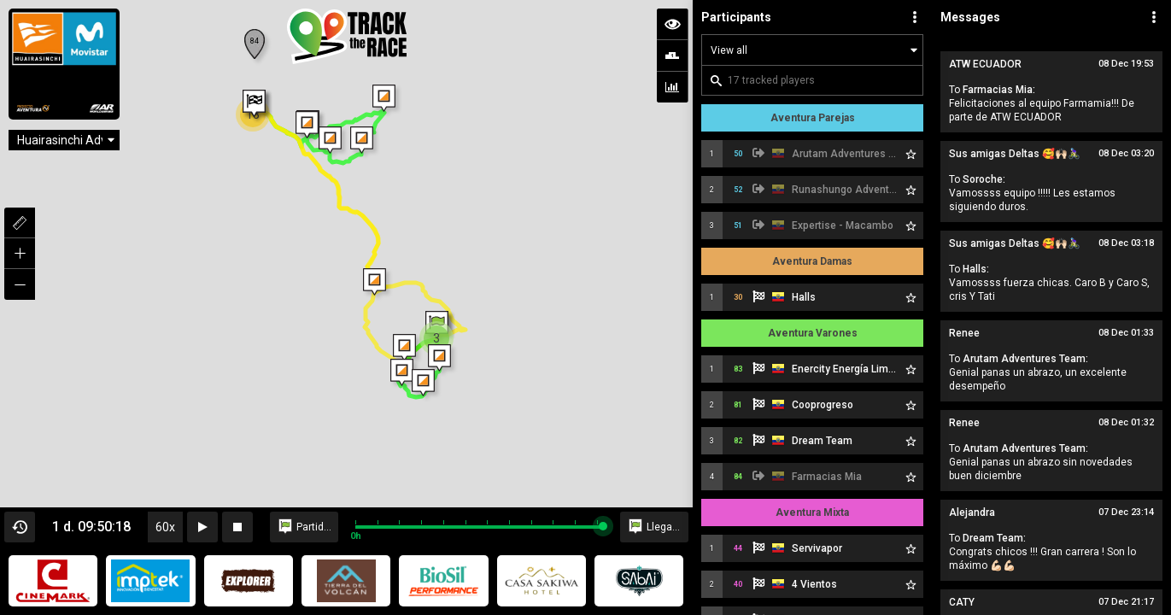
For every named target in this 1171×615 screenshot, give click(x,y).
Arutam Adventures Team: (1025, 359)
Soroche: (984, 179)
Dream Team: (994, 538)
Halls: (976, 269)
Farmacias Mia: (999, 90)
